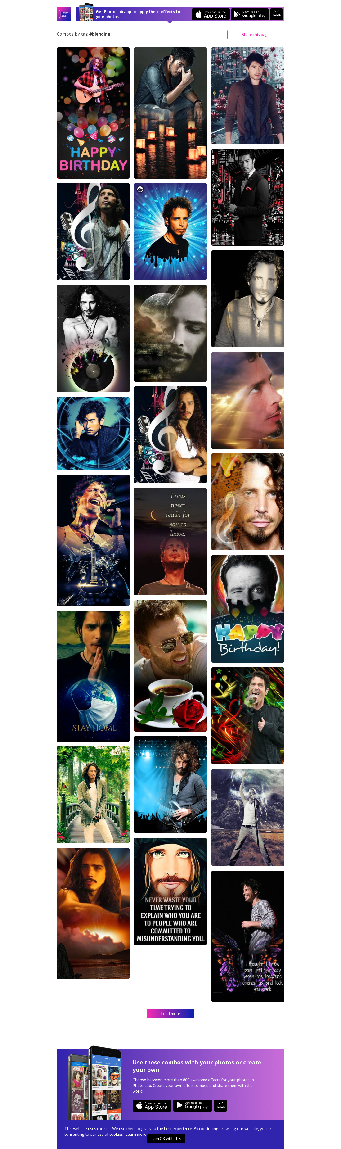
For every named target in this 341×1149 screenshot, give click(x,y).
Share (256, 34)
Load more (170, 1013)
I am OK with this (166, 1138)
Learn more (136, 1134)
